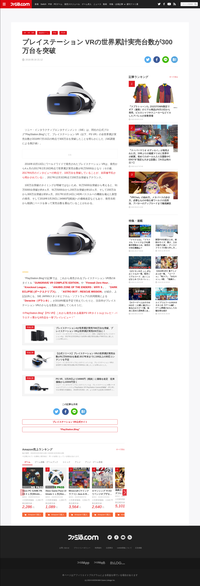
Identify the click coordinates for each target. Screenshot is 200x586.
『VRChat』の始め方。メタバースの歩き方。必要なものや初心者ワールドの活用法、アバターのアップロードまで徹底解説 (150, 200)
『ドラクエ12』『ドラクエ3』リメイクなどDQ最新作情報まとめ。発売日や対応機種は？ (139, 244)
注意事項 (109, 548)
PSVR (63, 33)
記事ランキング (138, 76)
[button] (124, 492)
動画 (105, 4)
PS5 (50, 4)
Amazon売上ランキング (37, 449)
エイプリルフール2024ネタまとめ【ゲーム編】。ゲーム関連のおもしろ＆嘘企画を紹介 (166, 306)
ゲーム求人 (87, 4)
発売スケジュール (72, 4)
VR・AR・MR (29, 33)
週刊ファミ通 (132, 4)
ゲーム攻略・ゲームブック (46, 462)
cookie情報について (124, 548)
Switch (43, 4)
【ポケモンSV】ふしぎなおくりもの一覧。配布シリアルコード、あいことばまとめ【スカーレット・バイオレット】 (140, 275)
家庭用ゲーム (44, 33)
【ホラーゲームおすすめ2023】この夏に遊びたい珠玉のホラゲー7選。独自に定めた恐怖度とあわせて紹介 (140, 306)
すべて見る (120, 449)
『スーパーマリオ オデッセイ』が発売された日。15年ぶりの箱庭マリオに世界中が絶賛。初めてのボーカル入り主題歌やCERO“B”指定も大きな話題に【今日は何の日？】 (150, 156)
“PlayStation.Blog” (70, 429)
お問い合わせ (64, 548)
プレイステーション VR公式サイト (69, 422)
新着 (37, 4)
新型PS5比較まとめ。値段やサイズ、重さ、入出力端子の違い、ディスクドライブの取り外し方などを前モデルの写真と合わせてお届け (166, 243)
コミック (66, 462)
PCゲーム (58, 4)
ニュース (97, 4)
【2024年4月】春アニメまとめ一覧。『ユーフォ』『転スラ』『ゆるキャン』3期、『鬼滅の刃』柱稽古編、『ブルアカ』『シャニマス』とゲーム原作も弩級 (166, 275)
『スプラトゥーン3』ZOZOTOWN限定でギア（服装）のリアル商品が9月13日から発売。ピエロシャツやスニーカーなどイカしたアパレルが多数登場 (150, 111)
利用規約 (98, 548)
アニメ (78, 462)
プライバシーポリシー (82, 548)
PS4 (54, 33)
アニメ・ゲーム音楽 (93, 462)
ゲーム (27, 462)
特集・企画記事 (116, 4)
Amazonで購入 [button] (32, 514)
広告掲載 (138, 548)
